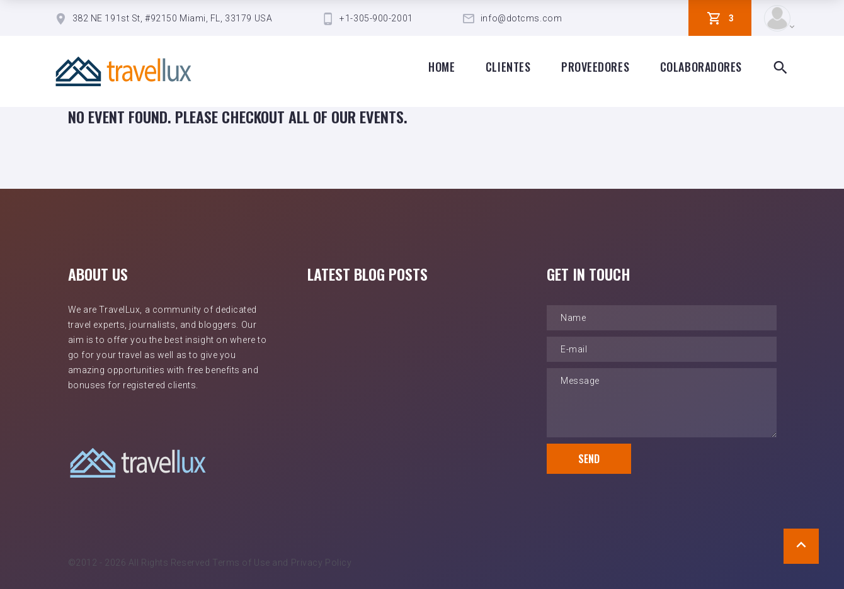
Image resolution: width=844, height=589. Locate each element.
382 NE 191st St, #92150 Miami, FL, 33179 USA (172, 18)
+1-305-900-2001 (376, 18)
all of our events (346, 116)
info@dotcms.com (521, 18)
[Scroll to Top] (801, 546)
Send (589, 458)
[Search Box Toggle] (780, 68)
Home (441, 67)
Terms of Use (241, 563)
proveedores (595, 67)
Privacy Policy (321, 563)
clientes (508, 67)
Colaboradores (701, 67)
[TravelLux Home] (123, 71)
